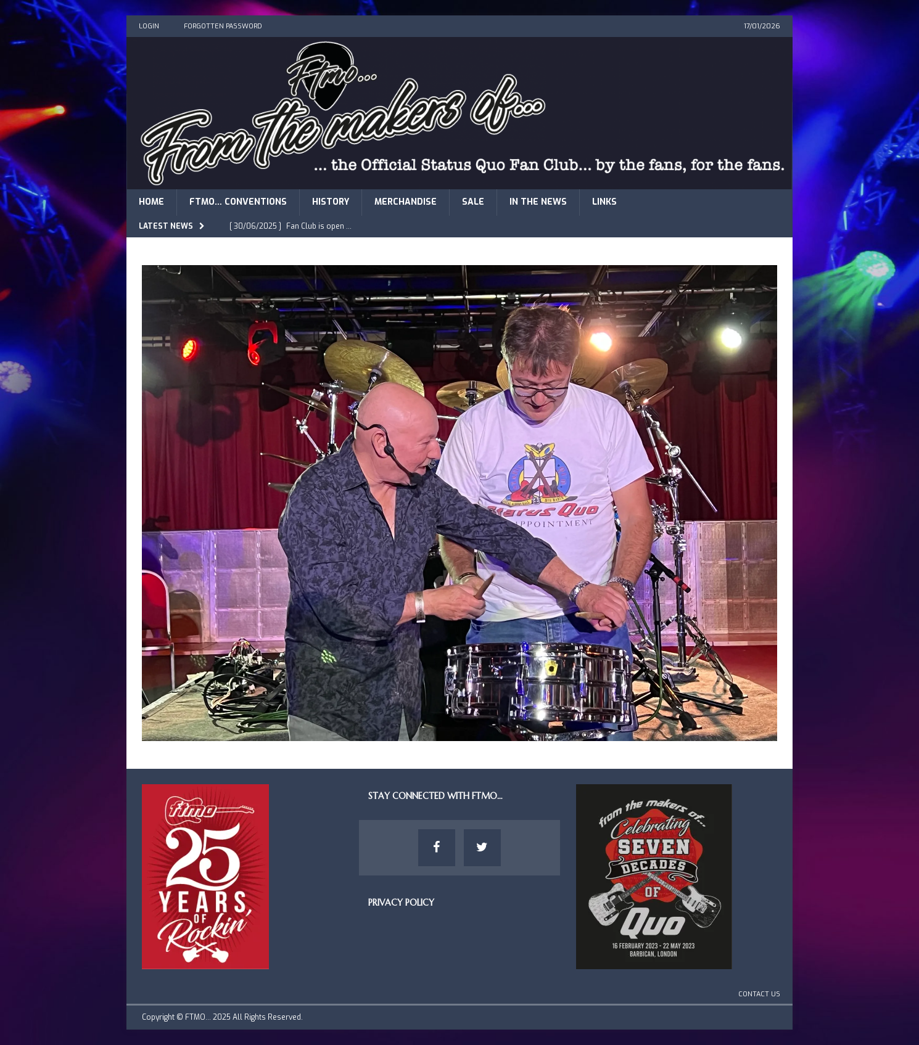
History (330, 202)
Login (149, 26)
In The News (538, 202)
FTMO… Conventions (238, 202)
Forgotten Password (223, 26)
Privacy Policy (401, 902)
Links (604, 202)
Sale (473, 202)
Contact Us (759, 994)
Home (151, 202)
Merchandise (405, 202)
